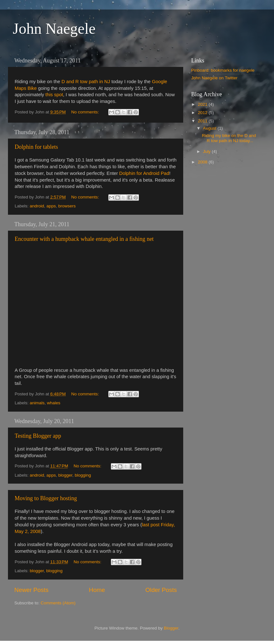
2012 (203, 112)
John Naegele (54, 28)
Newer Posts (31, 590)
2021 (203, 104)
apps (51, 206)
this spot (54, 94)
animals (37, 402)
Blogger (171, 628)
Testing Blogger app (38, 436)
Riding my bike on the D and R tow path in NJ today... (229, 138)
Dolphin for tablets (36, 147)
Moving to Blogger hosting (46, 498)
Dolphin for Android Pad (144, 173)
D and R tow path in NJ (85, 81)
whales (53, 402)
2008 (203, 162)
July (207, 151)
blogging (83, 475)
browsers (67, 206)
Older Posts (161, 590)
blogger (65, 475)
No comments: (85, 112)
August (210, 128)
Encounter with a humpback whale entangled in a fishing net (84, 239)
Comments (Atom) (58, 603)
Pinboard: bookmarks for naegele (223, 70)
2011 (203, 121)
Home (97, 590)
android (37, 206)
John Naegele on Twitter (214, 78)
